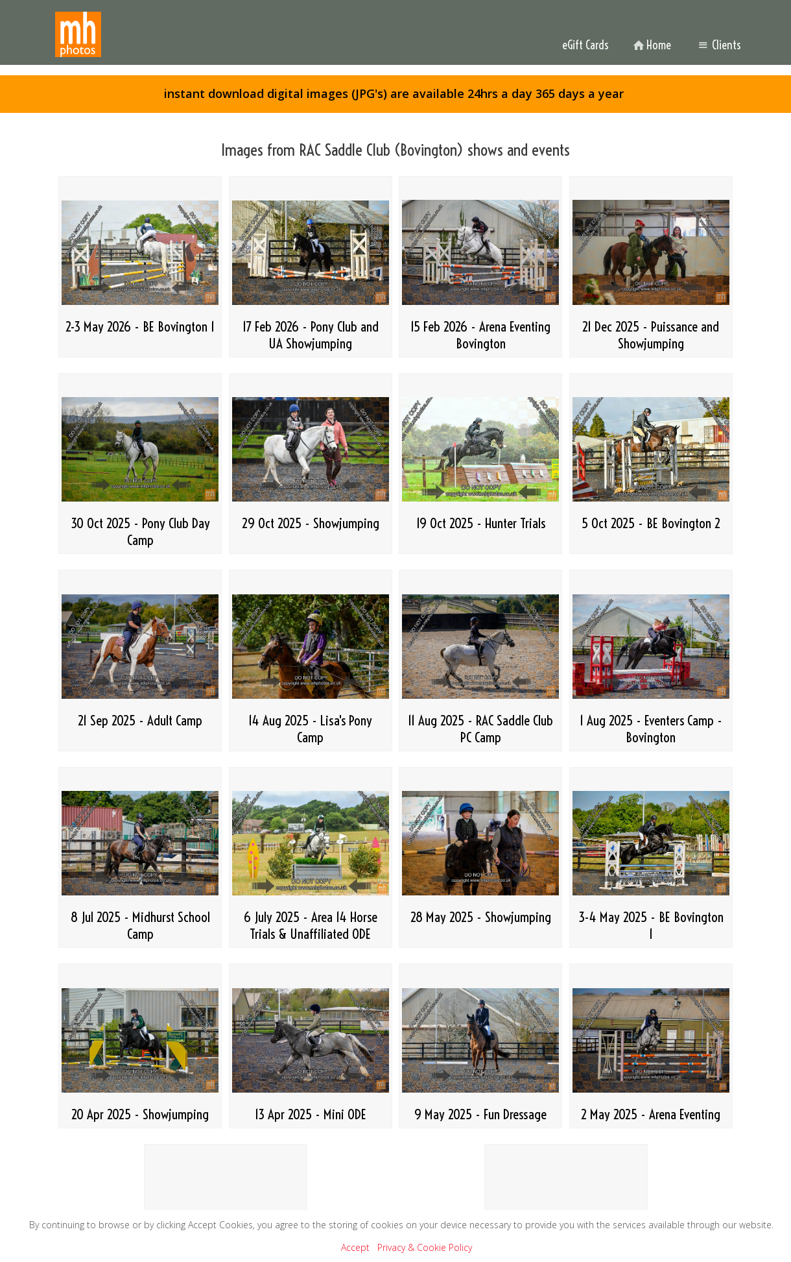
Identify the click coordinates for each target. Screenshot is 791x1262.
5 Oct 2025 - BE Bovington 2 (651, 523)
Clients (717, 45)
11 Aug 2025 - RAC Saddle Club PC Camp (480, 729)
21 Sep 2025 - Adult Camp (140, 720)
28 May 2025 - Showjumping (480, 916)
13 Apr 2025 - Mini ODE (310, 1114)
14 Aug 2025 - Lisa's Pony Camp (310, 729)
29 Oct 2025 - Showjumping (310, 523)
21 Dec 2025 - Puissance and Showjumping (650, 335)
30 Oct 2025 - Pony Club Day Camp (140, 531)
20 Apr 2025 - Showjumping (140, 1114)
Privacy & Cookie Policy (424, 1247)
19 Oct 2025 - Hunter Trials (480, 523)
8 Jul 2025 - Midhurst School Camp (140, 925)
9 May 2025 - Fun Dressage (480, 1114)
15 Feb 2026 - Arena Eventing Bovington (480, 335)
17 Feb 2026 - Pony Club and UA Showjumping (310, 335)
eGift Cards (585, 45)
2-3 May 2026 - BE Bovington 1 (140, 326)
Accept (355, 1247)
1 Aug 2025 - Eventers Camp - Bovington (651, 729)
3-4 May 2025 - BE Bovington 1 (651, 925)
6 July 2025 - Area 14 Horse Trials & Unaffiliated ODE (310, 925)
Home (650, 45)
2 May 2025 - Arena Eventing (650, 1114)
